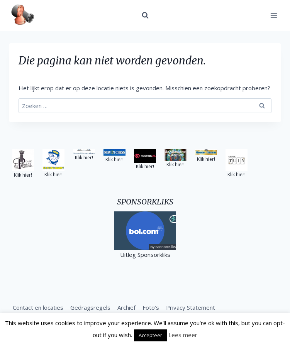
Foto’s (150, 307)
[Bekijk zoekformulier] (145, 15)
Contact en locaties (38, 307)
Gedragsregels (90, 307)
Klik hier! (23, 175)
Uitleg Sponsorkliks (145, 254)
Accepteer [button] (150, 335)
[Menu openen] (273, 15)
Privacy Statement (190, 307)
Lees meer (182, 335)
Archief (126, 307)
